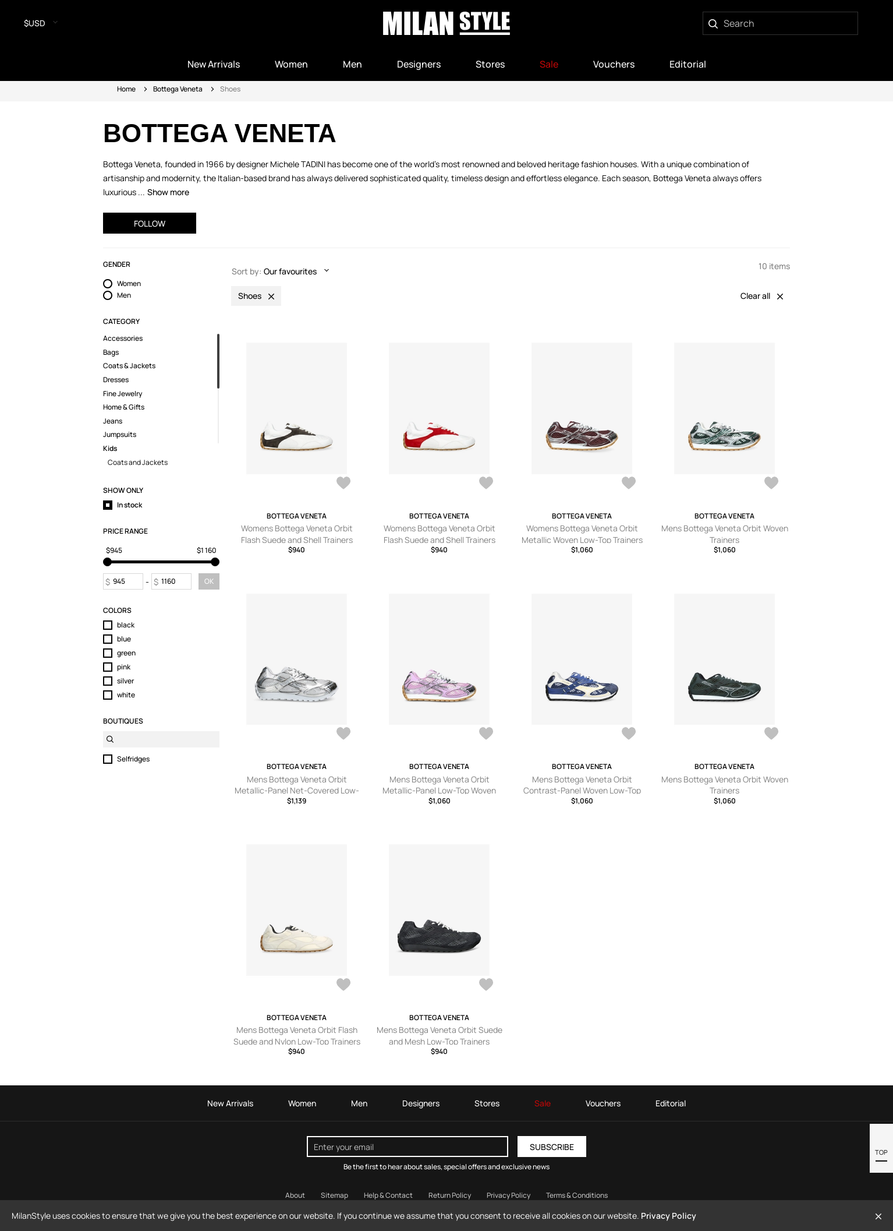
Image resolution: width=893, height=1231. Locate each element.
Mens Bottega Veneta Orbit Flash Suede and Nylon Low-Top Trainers (296, 1035)
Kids (110, 448)
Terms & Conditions (577, 1195)
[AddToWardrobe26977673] (343, 985)
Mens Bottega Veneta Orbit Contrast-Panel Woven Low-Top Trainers (582, 790)
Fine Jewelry (122, 393)
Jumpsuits (119, 434)
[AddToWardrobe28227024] (343, 734)
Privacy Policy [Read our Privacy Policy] (508, 1195)
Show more (168, 191)
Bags (111, 352)
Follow (149, 223)
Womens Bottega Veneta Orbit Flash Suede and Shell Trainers (297, 534)
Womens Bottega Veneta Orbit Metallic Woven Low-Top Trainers (582, 534)
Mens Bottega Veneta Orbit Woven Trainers (724, 534)
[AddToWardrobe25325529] (486, 985)
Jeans (112, 421)
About (295, 1195)
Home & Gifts (123, 407)
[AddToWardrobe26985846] (771, 734)
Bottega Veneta (178, 89)
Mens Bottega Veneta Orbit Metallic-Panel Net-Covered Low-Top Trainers (297, 790)
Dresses (116, 380)
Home (126, 89)
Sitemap (334, 1195)
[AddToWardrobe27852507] (486, 734)
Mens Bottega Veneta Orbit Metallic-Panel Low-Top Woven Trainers (439, 790)
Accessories (123, 338)
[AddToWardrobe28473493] (628, 484)
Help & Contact (388, 1195)
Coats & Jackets (129, 366)
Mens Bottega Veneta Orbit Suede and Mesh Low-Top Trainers (439, 1035)
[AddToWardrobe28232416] (771, 484)
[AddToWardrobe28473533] (486, 484)
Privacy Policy (668, 1215)
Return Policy (449, 1195)
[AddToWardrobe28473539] (343, 484)
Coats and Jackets (138, 462)
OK (209, 581)
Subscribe (552, 1146)
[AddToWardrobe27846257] (628, 734)
